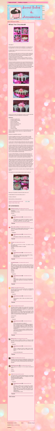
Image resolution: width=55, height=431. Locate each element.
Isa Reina (12, 357)
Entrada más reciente (12, 422)
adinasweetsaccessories (17, 234)
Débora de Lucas (14, 338)
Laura (12, 305)
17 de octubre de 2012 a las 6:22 (24, 262)
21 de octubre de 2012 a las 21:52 (19, 357)
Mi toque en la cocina (14, 208)
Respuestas (14, 215)
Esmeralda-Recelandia (14, 262)
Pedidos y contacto (22, 2)
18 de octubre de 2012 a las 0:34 (19, 287)
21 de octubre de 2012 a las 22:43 (26, 365)
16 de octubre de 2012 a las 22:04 (19, 242)
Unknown (12, 242)
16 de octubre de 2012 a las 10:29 (23, 208)
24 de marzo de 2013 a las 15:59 (19, 374)
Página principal (12, 2)
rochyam (12, 287)
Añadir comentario (12, 396)
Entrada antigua (31, 422)
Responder (12, 213)
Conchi (12, 374)
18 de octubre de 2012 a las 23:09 (18, 305)
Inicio (22, 422)
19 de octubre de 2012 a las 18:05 (22, 338)
